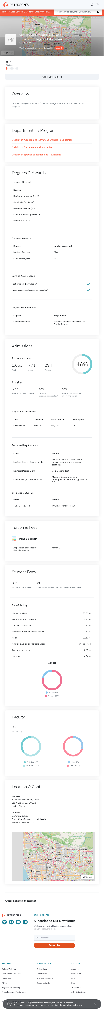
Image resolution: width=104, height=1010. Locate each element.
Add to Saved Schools (52, 76)
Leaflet (71, 17)
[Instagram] (25, 922)
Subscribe (54, 945)
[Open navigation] (98, 4)
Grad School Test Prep (11, 974)
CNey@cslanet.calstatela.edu (32, 819)
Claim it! (59, 48)
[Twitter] (4, 922)
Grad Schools (17, 11)
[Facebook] (11, 922)
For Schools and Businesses (13, 992)
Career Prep (7, 978)
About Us (75, 969)
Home (5, 11)
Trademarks (76, 988)
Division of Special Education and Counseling (36, 154)
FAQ (73, 978)
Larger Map (8, 53)
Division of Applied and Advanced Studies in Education (42, 140)
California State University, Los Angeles (43, 11)
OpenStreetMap (85, 17)
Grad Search (42, 974)
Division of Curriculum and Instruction (32, 147)
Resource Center (44, 983)
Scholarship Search (45, 978)
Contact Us (76, 974)
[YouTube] (18, 922)
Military (5, 983)
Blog (73, 983)
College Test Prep (9, 969)
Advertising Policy (78, 992)
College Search (43, 969)
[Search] (92, 4)
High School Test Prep (11, 988)
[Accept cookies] (93, 1004)
